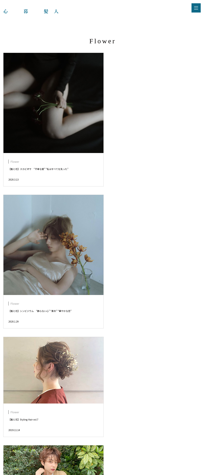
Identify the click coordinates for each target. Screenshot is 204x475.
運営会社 (107, 448)
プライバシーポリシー (83, 448)
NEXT (113, 415)
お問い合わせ (125, 448)
